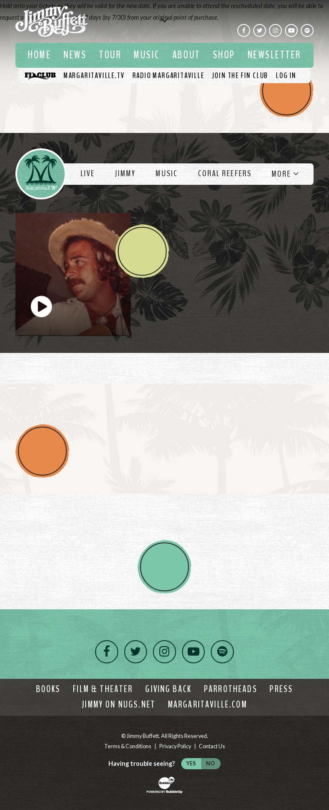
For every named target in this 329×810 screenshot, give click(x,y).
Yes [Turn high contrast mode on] (191, 763)
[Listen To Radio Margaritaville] (168, 75)
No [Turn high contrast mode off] (210, 763)
